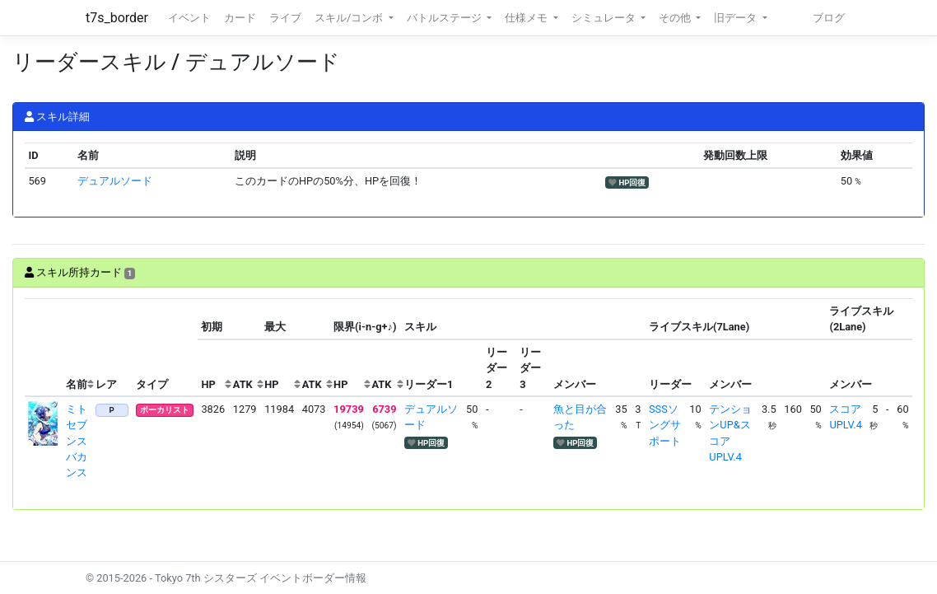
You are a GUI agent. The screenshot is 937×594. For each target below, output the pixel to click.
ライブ (285, 18)
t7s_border (117, 18)
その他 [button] (676, 18)
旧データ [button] (736, 18)
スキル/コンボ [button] (350, 18)
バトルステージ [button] (445, 18)
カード (240, 18)
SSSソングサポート (665, 425)
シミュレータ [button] (604, 18)
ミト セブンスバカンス (82, 441)
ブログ (829, 18)
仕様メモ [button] (527, 18)
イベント (189, 18)
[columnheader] (44, 348)
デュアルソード (114, 181)
